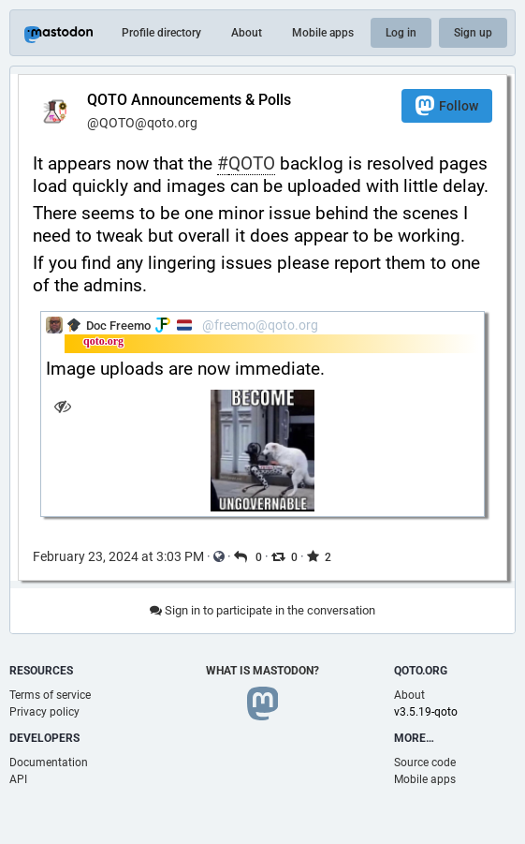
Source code (425, 762)
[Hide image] (62, 406)
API (18, 779)
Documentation (48, 762)
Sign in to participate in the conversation (262, 610)
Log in (401, 32)
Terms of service (50, 695)
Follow (447, 105)
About (246, 32)
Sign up (473, 32)
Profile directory (161, 32)
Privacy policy (44, 711)
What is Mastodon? (262, 670)
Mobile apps (323, 32)
